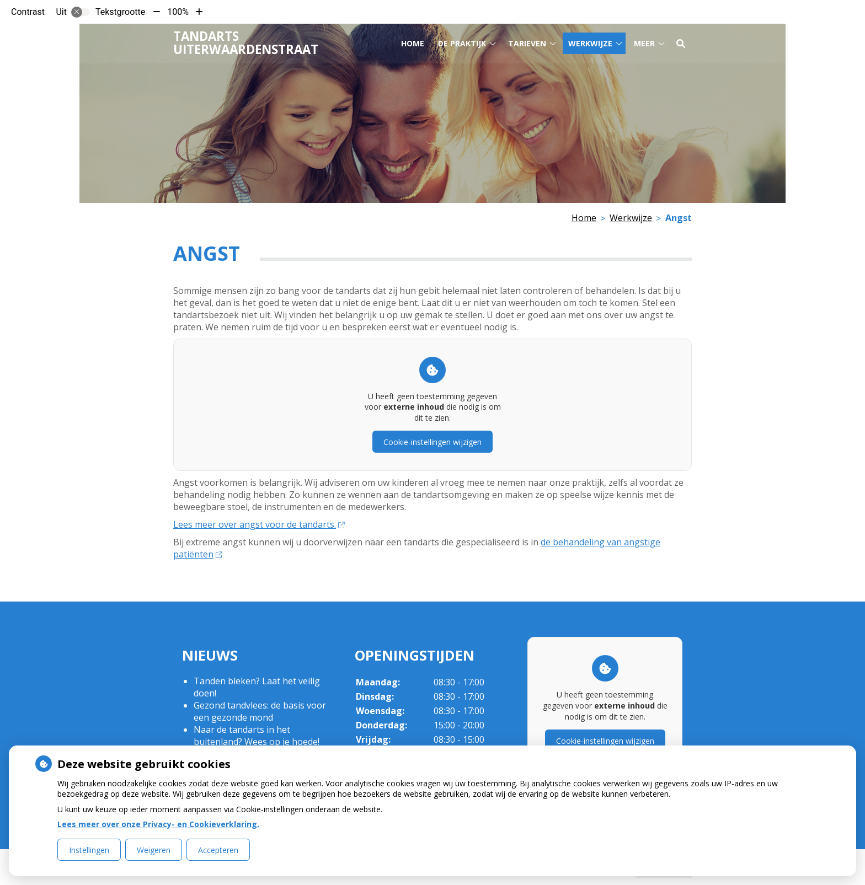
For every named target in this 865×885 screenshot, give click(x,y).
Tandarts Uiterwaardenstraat (245, 43)
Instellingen (89, 850)
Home (412, 43)
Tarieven (527, 43)
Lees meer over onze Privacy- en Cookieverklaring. (158, 824)
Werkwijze (590, 43)
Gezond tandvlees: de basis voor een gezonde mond (260, 711)
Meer (644, 43)
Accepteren (218, 850)
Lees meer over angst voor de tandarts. (258, 524)
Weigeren (153, 850)
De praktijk (462, 43)
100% (178, 12)
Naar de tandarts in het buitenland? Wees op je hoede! (256, 735)
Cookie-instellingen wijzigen (432, 442)
